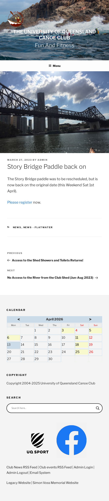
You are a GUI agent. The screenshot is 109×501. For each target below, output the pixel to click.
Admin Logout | (18, 473)
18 (81, 345)
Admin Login (83, 467)
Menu (54, 65)
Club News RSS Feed (21, 467)
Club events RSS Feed (55, 467)
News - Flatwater (38, 227)
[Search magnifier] (98, 408)
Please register (19, 202)
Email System (40, 473)
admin (42, 159)
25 (81, 352)
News (17, 227)
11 (81, 338)
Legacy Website (18, 483)
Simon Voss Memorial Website (55, 483)
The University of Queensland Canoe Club (54, 35)
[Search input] (52, 408)
